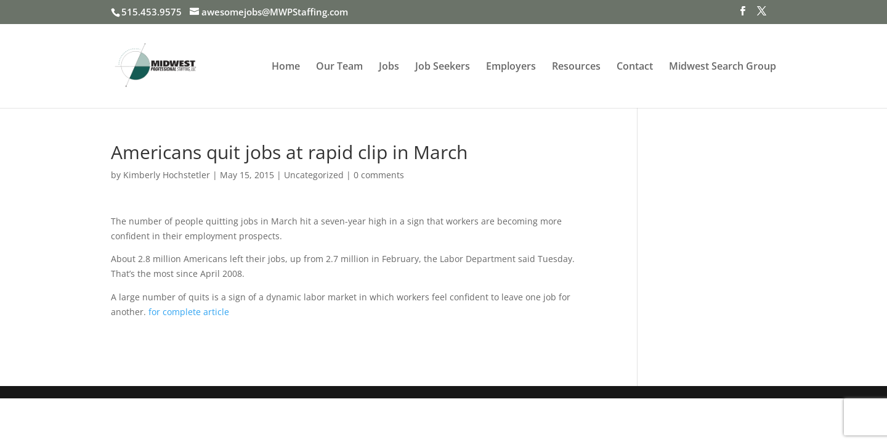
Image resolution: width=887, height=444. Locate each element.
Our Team (339, 67)
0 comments (379, 175)
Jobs (389, 67)
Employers (511, 67)
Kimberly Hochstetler (166, 175)
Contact (635, 67)
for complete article (188, 312)
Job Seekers (442, 67)
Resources (576, 67)
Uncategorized (314, 175)
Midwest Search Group (722, 67)
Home (286, 67)
